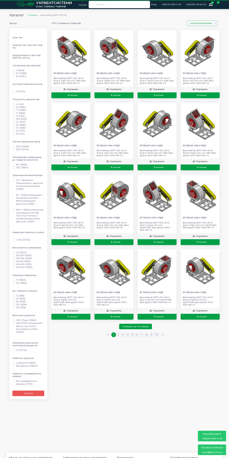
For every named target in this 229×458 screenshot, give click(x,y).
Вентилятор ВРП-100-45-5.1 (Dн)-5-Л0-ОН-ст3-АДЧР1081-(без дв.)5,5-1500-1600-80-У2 (156, 300)
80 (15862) (21, 164)
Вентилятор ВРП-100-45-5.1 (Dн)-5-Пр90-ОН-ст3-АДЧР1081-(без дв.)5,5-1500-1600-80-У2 (68, 301)
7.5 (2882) (21, 110)
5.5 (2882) (21, 107)
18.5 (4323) (21, 119)
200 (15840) (22, 167)
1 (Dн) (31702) (23, 239)
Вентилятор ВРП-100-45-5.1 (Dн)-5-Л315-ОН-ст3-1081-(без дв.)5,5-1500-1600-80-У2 (69, 153)
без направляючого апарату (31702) (26, 382)
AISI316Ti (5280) (24, 267)
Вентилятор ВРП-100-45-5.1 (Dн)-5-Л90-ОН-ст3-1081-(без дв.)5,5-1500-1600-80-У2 (113, 225)
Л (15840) (21, 280)
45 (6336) (20, 298)
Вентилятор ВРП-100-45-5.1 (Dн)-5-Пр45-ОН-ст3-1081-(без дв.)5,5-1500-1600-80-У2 (199, 153)
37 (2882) (21, 128)
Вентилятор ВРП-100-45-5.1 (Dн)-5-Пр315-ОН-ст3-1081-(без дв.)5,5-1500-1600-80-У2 (157, 81)
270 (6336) (21, 304)
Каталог (81, 4)
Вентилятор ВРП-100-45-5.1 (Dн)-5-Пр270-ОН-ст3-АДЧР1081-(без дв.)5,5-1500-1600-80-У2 (198, 301)
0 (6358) (20, 295)
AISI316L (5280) (24, 258)
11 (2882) (20, 113)
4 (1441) (20, 104)
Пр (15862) (21, 283)
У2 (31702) (21, 350)
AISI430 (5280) (24, 264)
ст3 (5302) (21, 252)
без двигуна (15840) (26, 366)
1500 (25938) (22, 146)
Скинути (28, 393)
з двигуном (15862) (26, 363)
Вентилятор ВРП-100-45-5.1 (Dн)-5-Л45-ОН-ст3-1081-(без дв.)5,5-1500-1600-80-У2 (112, 153)
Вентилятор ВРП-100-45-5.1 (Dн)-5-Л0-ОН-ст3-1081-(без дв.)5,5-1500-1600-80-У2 (198, 81)
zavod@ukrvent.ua (212, 450)
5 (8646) (20, 70)
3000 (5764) (22, 149)
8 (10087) (21, 76)
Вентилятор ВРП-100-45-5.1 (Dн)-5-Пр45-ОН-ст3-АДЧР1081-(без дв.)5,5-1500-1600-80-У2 (155, 226)
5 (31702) (20, 91)
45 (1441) (20, 130)
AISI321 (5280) (23, 261)
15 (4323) (20, 116)
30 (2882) (21, 125)
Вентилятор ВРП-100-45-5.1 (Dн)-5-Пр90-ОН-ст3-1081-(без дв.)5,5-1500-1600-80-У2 (113, 81)
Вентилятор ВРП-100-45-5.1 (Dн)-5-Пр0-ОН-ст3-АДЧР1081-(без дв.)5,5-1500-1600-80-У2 (200, 225)
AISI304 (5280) (24, 255)
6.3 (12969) (21, 73)
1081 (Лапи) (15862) (26, 320)
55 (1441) (20, 134)
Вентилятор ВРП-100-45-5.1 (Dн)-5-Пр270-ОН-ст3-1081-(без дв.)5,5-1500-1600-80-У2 (69, 225)
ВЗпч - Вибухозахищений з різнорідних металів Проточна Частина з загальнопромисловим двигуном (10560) (29, 215)
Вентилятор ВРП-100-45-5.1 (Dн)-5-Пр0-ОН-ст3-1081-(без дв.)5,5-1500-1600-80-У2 (69, 81)
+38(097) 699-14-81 (212, 436)
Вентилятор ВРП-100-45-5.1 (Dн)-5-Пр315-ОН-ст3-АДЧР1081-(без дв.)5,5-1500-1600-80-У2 (112, 301)
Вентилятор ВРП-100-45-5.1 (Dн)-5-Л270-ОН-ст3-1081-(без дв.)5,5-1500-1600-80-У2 (156, 153)
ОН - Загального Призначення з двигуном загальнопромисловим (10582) (29, 184)
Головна (32, 15)
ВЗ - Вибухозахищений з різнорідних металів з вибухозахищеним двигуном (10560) (29, 199)
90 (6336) (21, 301)
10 (157, 334)
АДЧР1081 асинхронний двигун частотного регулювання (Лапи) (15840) (29, 327)
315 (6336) (21, 307)
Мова (154, 4)
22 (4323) (20, 122)
